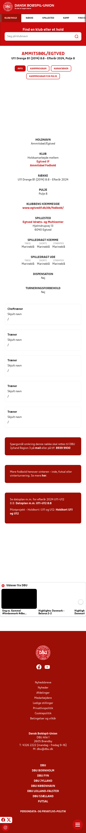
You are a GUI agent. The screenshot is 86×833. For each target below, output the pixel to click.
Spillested (43, 218)
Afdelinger (43, 693)
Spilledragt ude (43, 257)
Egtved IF (43, 161)
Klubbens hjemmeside (43, 204)
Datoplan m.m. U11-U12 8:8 (34, 503)
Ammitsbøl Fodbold (43, 165)
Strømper (58, 244)
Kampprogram (38, 69)
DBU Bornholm (43, 770)
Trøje (28, 244)
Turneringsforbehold (43, 288)
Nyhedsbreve (43, 682)
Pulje (43, 190)
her (44, 475)
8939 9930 (63, 448)
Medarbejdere (43, 698)
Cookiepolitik (43, 713)
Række (43, 176)
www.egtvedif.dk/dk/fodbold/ (43, 208)
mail (38, 448)
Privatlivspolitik (43, 708)
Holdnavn (43, 140)
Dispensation (43, 274)
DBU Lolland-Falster (43, 791)
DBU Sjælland (43, 796)
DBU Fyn (43, 775)
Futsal (43, 801)
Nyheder (43, 687)
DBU (43, 765)
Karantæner (61, 69)
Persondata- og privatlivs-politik (43, 811)
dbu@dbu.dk (45, 749)
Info (20, 69)
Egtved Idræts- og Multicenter (43, 222)
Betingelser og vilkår (43, 718)
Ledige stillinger (43, 703)
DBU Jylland (43, 781)
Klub (43, 154)
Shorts (43, 244)
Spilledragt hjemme (43, 240)
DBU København (43, 786)
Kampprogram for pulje (43, 76)
